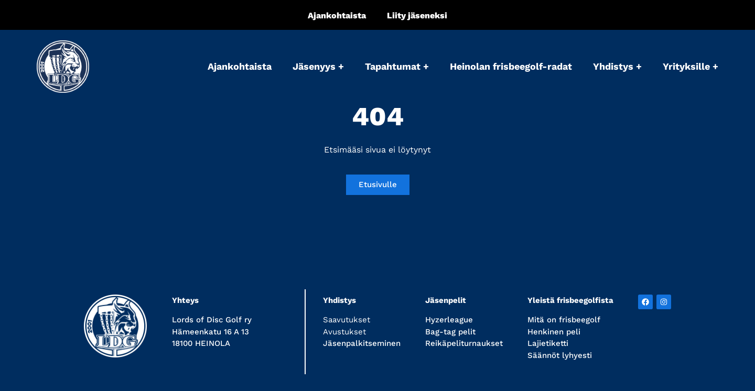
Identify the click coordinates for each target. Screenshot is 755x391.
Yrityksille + (690, 66)
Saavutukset (346, 319)
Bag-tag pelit (450, 331)
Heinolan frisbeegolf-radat (511, 66)
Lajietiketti (547, 343)
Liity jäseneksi (417, 15)
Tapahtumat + (397, 66)
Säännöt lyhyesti (559, 355)
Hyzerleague (449, 319)
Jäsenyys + (318, 66)
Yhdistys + (617, 66)
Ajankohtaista (337, 15)
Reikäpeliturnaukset (464, 343)
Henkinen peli (553, 331)
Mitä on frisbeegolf (563, 319)
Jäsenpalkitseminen (362, 343)
